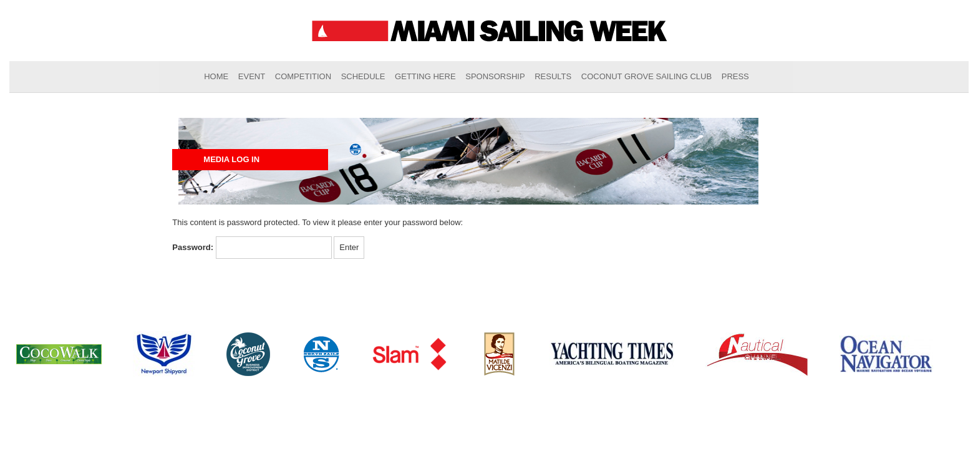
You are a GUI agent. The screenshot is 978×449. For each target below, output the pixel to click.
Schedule (363, 76)
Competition (303, 76)
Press (735, 76)
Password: (251, 247)
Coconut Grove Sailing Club (646, 76)
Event (251, 76)
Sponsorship (495, 76)
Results (553, 76)
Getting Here (425, 76)
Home (216, 76)
